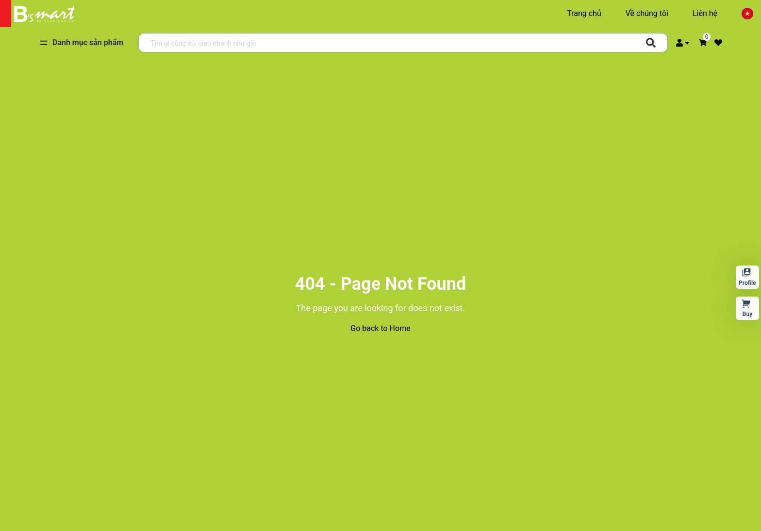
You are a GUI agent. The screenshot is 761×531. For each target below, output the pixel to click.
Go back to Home (380, 328)
